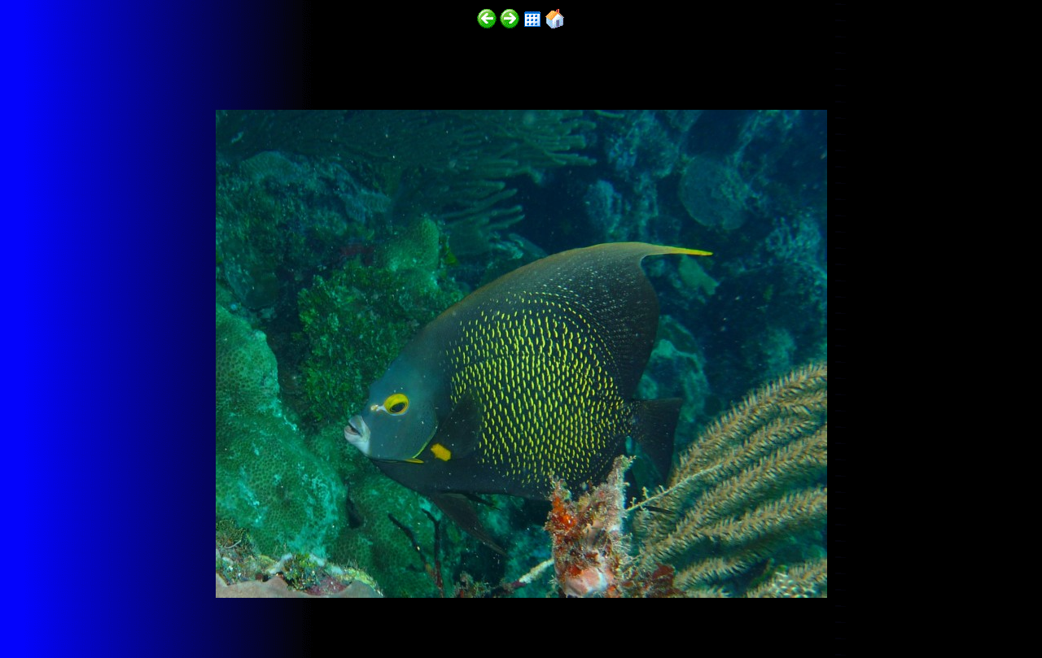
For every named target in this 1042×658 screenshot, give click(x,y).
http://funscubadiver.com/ (168, 610)
